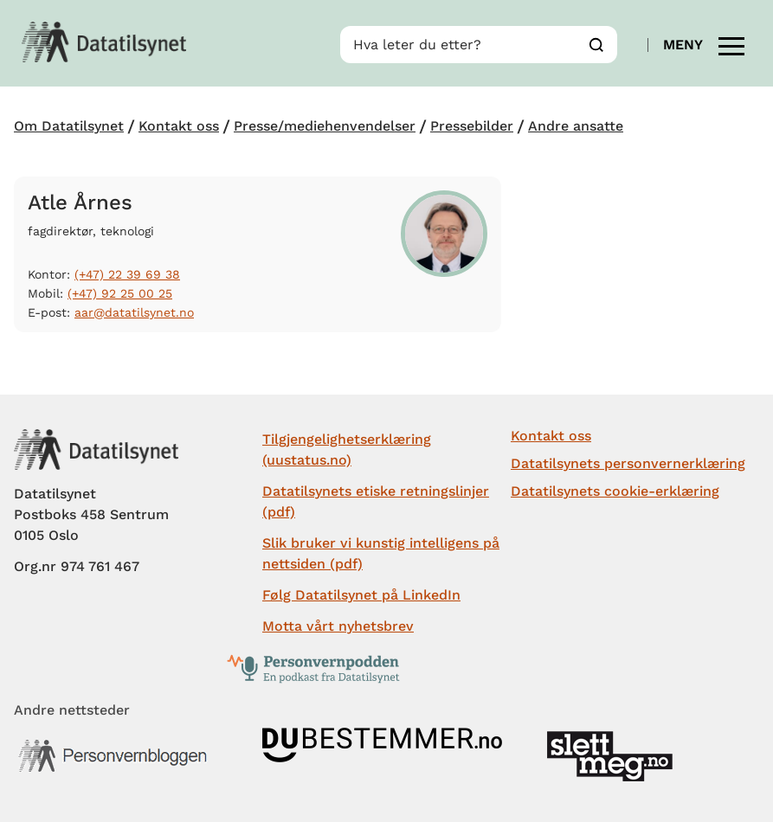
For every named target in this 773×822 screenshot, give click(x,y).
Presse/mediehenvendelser (324, 126)
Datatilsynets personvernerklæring (628, 463)
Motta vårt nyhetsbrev (338, 626)
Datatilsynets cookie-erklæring (615, 491)
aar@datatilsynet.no (134, 312)
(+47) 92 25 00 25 (120, 293)
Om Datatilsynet (69, 126)
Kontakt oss (178, 126)
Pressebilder (471, 126)
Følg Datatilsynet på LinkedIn (361, 595)
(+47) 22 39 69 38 (127, 274)
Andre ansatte (575, 126)
